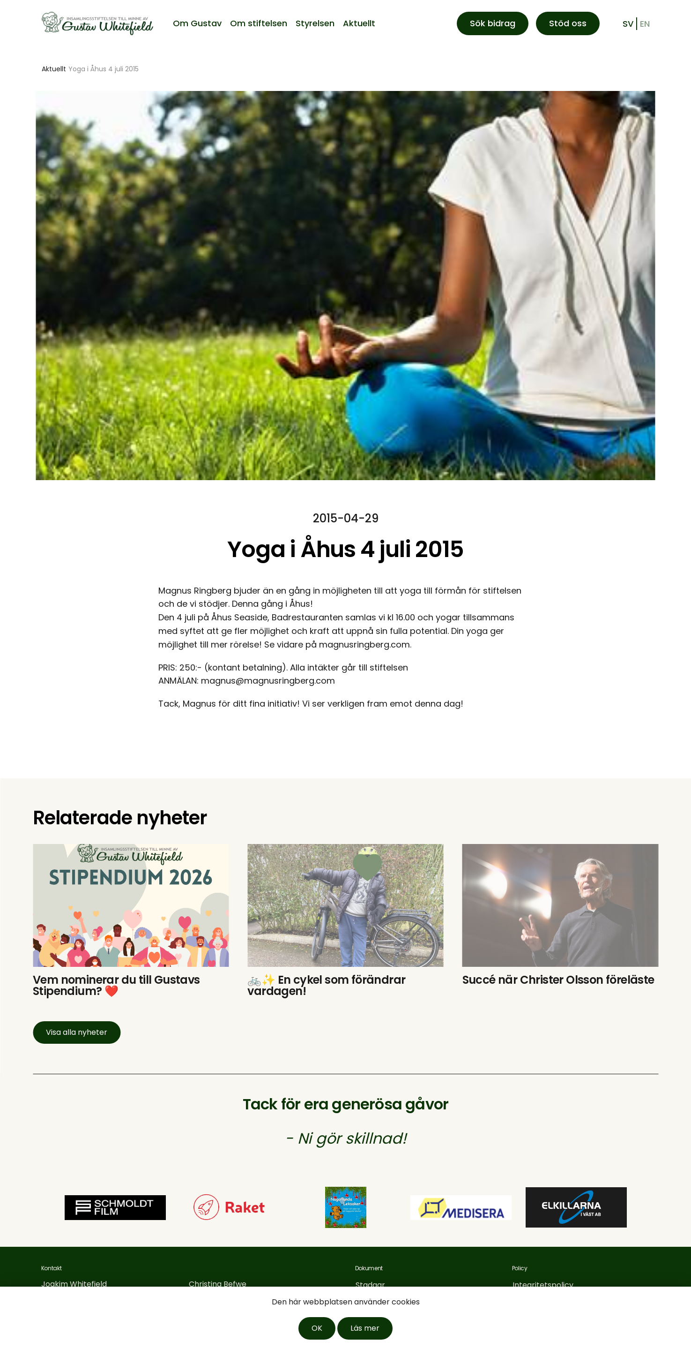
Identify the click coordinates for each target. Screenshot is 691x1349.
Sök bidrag (492, 23)
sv (628, 24)
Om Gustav (197, 23)
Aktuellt (359, 23)
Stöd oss (568, 23)
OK (317, 1328)
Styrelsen (315, 23)
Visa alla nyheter (76, 1032)
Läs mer (364, 1328)
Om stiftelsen (258, 23)
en (645, 24)
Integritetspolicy (543, 1285)
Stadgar (370, 1285)
